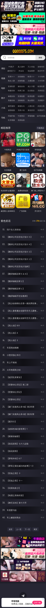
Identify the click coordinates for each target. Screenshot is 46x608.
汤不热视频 (41, 116)
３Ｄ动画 (41, 76)
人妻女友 (31, 106)
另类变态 (41, 90)
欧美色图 (31, 96)
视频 (3, 78)
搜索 (40, 57)
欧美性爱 (41, 86)
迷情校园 (11, 110)
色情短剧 (21, 120)
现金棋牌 (31, 71)
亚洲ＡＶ (11, 76)
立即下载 (37, 602)
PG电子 (11, 66)
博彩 (3, 68)
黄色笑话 (31, 110)
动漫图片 (41, 96)
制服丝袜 (11, 90)
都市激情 (11, 106)
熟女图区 (31, 100)
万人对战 (31, 66)
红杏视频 (11, 120)
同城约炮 (11, 116)
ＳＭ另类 (41, 81)
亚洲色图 (21, 96)
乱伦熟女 (31, 90)
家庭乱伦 (21, 106)
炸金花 (21, 71)
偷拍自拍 (21, 86)
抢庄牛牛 (41, 71)
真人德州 (21, 66)
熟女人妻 (11, 81)
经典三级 (21, 90)
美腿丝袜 (11, 100)
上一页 (18, 529)
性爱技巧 (41, 110)
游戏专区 (41, 66)
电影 (3, 88)
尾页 (35, 529)
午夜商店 (21, 116)
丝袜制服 (21, 81)
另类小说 (21, 110)
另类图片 (41, 100)
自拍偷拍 (21, 76)
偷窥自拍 (11, 96)
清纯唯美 (21, 100)
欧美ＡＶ (31, 76)
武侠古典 (41, 106)
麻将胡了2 (11, 71)
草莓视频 (31, 116)
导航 (3, 117)
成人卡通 (31, 86)
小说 (3, 107)
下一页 (27, 529)
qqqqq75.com (23, 51)
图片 (3, 98)
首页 (10, 529)
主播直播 (31, 81)
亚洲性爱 (11, 86)
